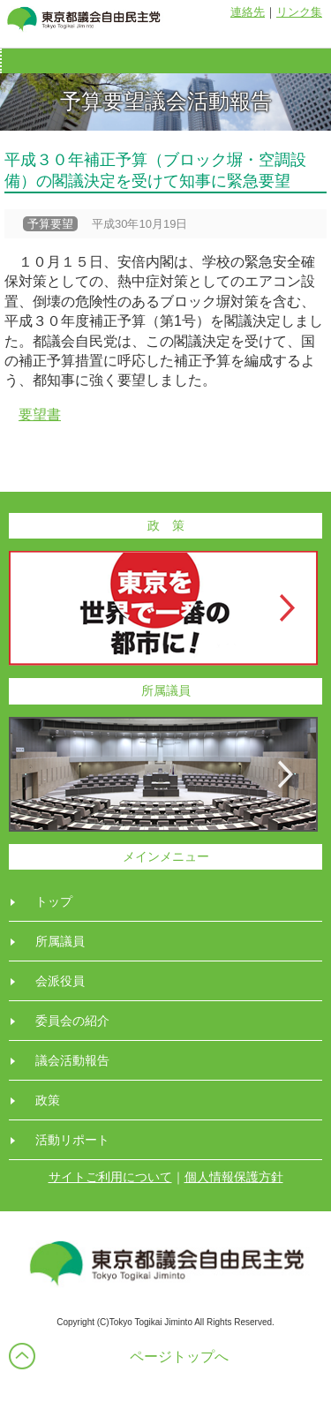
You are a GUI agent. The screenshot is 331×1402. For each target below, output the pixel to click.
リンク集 (299, 12)
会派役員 (60, 981)
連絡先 (247, 12)
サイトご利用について (110, 1177)
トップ (53, 901)
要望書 (40, 414)
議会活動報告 (72, 1060)
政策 (47, 1100)
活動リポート (72, 1140)
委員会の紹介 (72, 1021)
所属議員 (60, 941)
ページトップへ (179, 1356)
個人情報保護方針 (233, 1177)
